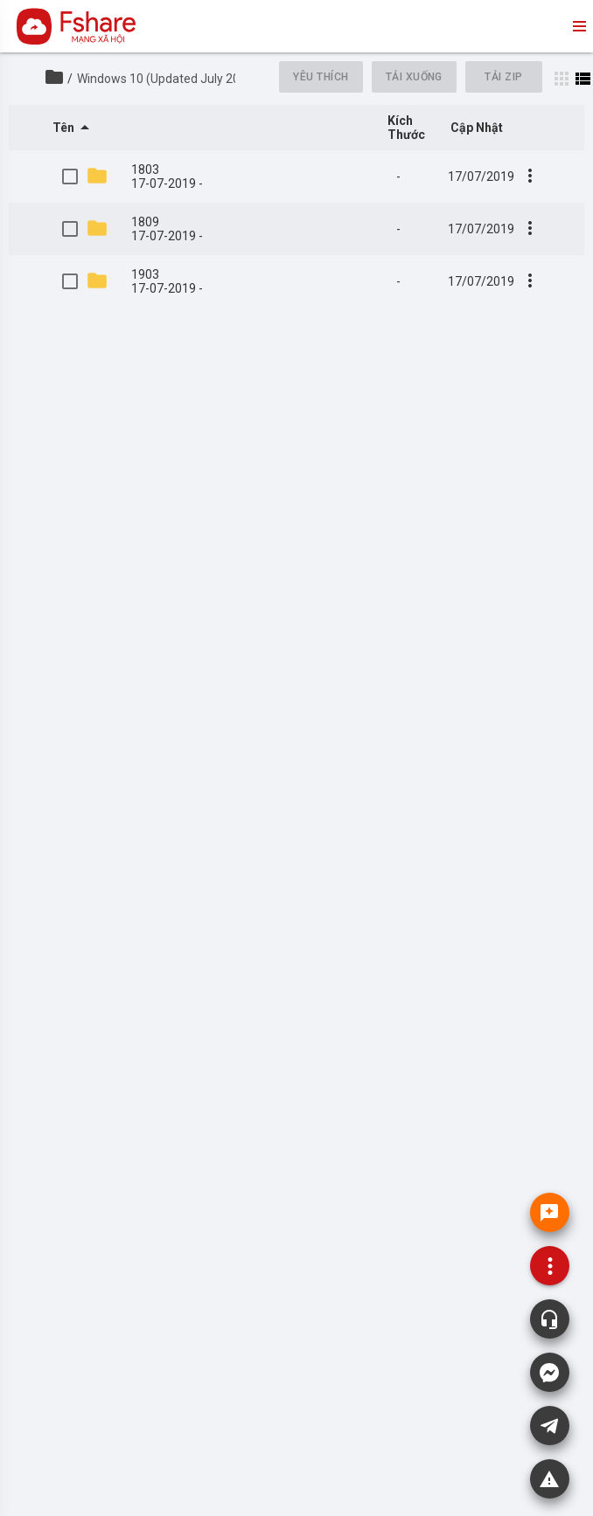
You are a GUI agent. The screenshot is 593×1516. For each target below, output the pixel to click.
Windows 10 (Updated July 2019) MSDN (186, 79)
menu (578, 26)
